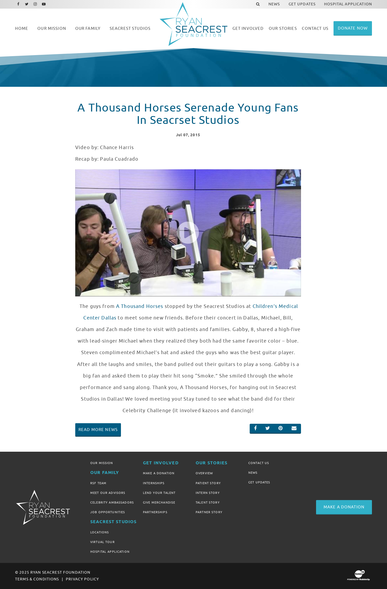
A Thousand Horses (139, 306)
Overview (204, 473)
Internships (154, 483)
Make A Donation (158, 473)
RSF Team (98, 483)
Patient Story (208, 483)
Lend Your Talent (159, 493)
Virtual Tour (102, 542)
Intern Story (208, 493)
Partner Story (209, 512)
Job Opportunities (107, 512)
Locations (99, 532)
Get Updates (259, 482)
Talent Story (208, 502)
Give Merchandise (159, 502)
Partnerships (155, 512)
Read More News (98, 429)
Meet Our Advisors (107, 493)
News (253, 473)
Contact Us (258, 463)
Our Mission (101, 463)
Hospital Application (110, 552)
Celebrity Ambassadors (112, 502)
